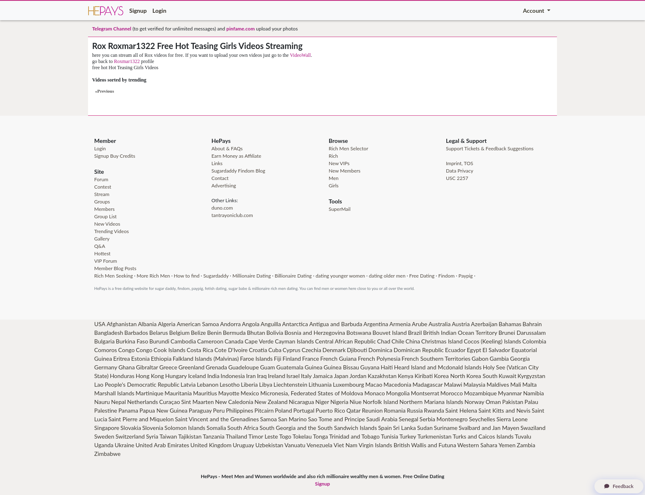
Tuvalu (523, 436)
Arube (419, 323)
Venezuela (319, 444)
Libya (265, 384)
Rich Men (104, 276)
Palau (531, 401)
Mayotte (228, 393)
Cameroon (210, 341)
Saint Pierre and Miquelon (141, 419)
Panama (128, 410)
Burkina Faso (132, 341)
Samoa (268, 419)
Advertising (223, 185)
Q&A (99, 246)
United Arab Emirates (162, 444)
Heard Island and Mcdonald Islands (438, 367)
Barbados (136, 332)
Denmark (334, 349)
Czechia (311, 349)
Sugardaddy (215, 276)
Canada (234, 341)
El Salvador (496, 349)
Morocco (452, 393)
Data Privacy (459, 171)
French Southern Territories (435, 358)
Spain (385, 427)
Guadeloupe (243, 367)
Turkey (407, 436)
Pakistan (512, 401)
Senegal (408, 419)
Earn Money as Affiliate (236, 156)
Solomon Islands (185, 427)
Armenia (400, 323)
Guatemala (290, 367)
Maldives (498, 384)
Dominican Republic (419, 349)
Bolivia (274, 332)
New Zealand (271, 401)
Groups (102, 201)
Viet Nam (345, 444)
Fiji (277, 358)
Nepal (118, 401)
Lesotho (230, 384)
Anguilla (271, 323)
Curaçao (169, 401)
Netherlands (142, 401)
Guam (267, 367)
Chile (398, 341)
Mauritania (178, 393)
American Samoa (197, 323)
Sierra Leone (512, 419)
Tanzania (214, 436)
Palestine (105, 410)
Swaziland (532, 427)
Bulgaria (104, 341)
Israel (292, 375)
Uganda (104, 444)
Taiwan (168, 436)
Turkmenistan (435, 436)
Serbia (427, 419)
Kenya (405, 375)
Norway (474, 401)
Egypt (474, 349)
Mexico (250, 393)
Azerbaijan (484, 323)
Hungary (176, 375)
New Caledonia (234, 401)
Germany (105, 367)
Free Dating (421, 276)
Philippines (239, 410)
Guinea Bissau (341, 367)
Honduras (122, 375)
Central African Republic (345, 341)
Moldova (352, 393)
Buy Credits (122, 156)
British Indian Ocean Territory (460, 332)
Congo (126, 349)
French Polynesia (379, 358)
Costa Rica (200, 349)
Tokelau (302, 436)
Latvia (188, 384)
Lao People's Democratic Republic (136, 384)
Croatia (258, 349)
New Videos (107, 224)
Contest (102, 187)
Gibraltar (147, 367)
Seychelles (482, 419)
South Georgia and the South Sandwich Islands (318, 427)
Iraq (262, 375)
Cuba (274, 349)
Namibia (533, 393)
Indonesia (232, 375)
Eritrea (121, 358)
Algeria (167, 323)
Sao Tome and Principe (336, 419)
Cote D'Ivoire (231, 349)
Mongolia (398, 393)
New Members (344, 171)
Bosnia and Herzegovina (314, 332)
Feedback (618, 486)
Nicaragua (301, 401)
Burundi (159, 341)
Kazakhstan (382, 375)
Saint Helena (461, 410)
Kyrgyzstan (531, 375)
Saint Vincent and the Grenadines (217, 419)
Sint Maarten (197, 401)
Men (334, 178)
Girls (334, 185)
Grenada (216, 367)
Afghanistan (122, 323)
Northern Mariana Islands (431, 401)
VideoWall (300, 55)
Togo (285, 436)
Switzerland (130, 436)
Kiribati (424, 375)
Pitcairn (264, 410)
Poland (283, 410)
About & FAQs (227, 148)
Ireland (276, 375)
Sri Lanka (404, 427)
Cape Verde (259, 341)
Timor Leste (263, 436)
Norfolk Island (380, 401)
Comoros (105, 349)
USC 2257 (457, 178)
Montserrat (425, 393)
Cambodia (183, 341)
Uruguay (243, 444)
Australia (440, 323)
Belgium (179, 332)
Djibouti (357, 349)
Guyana (370, 367)
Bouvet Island (389, 332)
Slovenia (152, 427)
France (310, 358)
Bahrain (532, 323)
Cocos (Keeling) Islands (492, 341)
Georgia (520, 358)
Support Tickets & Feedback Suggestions (490, 148)
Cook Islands (169, 349)
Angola (251, 323)
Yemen (507, 444)
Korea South (482, 375)
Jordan (358, 375)
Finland (292, 358)
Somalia (216, 427)
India (213, 375)
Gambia (499, 358)
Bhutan (256, 332)
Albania (147, 323)
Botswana (358, 332)
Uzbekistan (269, 444)
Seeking (124, 276)
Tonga (320, 436)
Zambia (526, 444)
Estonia (140, 358)
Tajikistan (190, 436)
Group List (105, 216)
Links (217, 163)
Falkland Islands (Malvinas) (206, 358)
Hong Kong (150, 375)
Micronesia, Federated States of (300, 393)
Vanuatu (295, 444)
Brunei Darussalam (522, 332)
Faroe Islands (256, 358)
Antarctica (295, 323)
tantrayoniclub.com (232, 215)
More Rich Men (153, 276)
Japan (341, 375)
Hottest (102, 253)
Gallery (101, 239)
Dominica (380, 349)
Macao (373, 384)
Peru (219, 410)
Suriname (445, 427)
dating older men (387, 276)
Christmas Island (442, 341)
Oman (493, 401)
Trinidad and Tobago (354, 436)
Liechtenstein (290, 384)
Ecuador (455, 349)
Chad (383, 341)
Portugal (303, 410)
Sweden (104, 436)
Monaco (374, 393)
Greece (168, 367)
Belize (198, 332)
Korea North (449, 375)
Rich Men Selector (348, 148)
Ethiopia (161, 358)
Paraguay (200, 410)
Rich (333, 156)
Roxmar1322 (127, 61)
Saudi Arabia (381, 419)
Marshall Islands (114, 393)
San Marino (292, 419)
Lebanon (207, 384)
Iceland (197, 375)
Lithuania (320, 384)
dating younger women (340, 276)
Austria (461, 323)
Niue (356, 401)
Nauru (102, 401)
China (413, 341)
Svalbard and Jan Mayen (489, 427)
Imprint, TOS (459, 163)
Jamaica (323, 375)
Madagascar (428, 384)
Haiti (386, 367)
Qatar (353, 410)
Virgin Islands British (384, 444)
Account (534, 10)
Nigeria (339, 401)
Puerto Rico (330, 410)
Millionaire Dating (251, 276)
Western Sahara (477, 444)
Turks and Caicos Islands (482, 436)
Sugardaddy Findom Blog (238, 171)
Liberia (249, 384)
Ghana (126, 367)
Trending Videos (111, 231)
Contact (220, 178)
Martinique (150, 393)
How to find (187, 276)
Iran (251, 375)
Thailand (236, 436)
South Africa (242, 427)
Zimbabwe (107, 453)
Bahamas (510, 323)
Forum (101, 179)
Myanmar (510, 393)
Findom (446, 276)
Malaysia (474, 384)
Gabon (480, 358)
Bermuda (234, 332)
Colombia (534, 341)
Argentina (376, 323)
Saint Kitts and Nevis (504, 410)
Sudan (425, 427)
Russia (415, 410)
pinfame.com (240, 29)
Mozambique (480, 393)
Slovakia (131, 427)
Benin (214, 332)
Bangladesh (108, 332)
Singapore (106, 427)
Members (104, 209)
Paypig (465, 276)
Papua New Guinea (163, 410)
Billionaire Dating (293, 276)
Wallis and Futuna (433, 444)
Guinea (313, 367)
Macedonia (397, 384)
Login (160, 10)
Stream (101, 194)
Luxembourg (348, 384)
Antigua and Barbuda (335, 323)
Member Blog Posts (115, 268)
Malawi (453, 384)
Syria (152, 436)
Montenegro (452, 419)
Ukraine (125, 444)
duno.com (222, 208)
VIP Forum (105, 261)
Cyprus (291, 349)
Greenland (191, 367)
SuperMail (339, 209)
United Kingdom (211, 444)
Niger (322, 401)
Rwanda (434, 410)
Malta (529, 384)
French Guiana (338, 358)
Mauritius (205, 393)
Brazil (415, 332)
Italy (306, 375)
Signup (137, 10)
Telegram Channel (111, 29)
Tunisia (389, 436)
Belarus (158, 332)
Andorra (230, 323)
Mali (515, 384)
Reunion (372, 410)
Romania (395, 410)
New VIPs (339, 163)
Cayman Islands (294, 341)
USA (99, 323)
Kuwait (507, 375)
